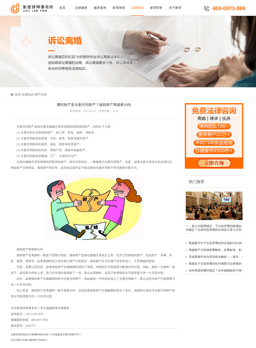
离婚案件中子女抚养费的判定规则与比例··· (216, 243)
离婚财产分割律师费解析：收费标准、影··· (216, 250)
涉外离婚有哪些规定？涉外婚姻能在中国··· (216, 270)
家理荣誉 (156, 7)
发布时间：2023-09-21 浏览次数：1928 (94, 111)
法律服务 (81, 7)
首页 (62, 7)
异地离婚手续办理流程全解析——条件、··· (216, 256)
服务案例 (100, 7)
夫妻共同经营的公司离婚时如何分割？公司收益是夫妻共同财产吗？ (46, 334)
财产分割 (41, 94)
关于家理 (175, 7)
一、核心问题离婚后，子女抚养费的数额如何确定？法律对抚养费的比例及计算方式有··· (214, 229)
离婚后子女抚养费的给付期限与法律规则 (215, 263)
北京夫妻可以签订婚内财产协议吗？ (29, 340)
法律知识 (137, 7)
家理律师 (118, 7)
